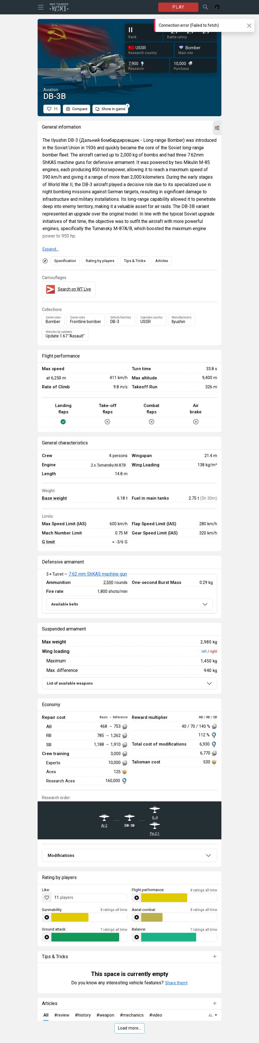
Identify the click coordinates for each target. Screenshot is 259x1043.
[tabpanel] (129, 594)
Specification (65, 261)
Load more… (129, 1028)
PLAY (178, 7)
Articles (161, 261)
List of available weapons (70, 683)
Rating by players (100, 261)
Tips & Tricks (135, 261)
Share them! (176, 983)
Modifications (61, 855)
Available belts (64, 604)
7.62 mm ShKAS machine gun (98, 574)
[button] (217, 128)
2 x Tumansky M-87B (108, 465)
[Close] (249, 25)
